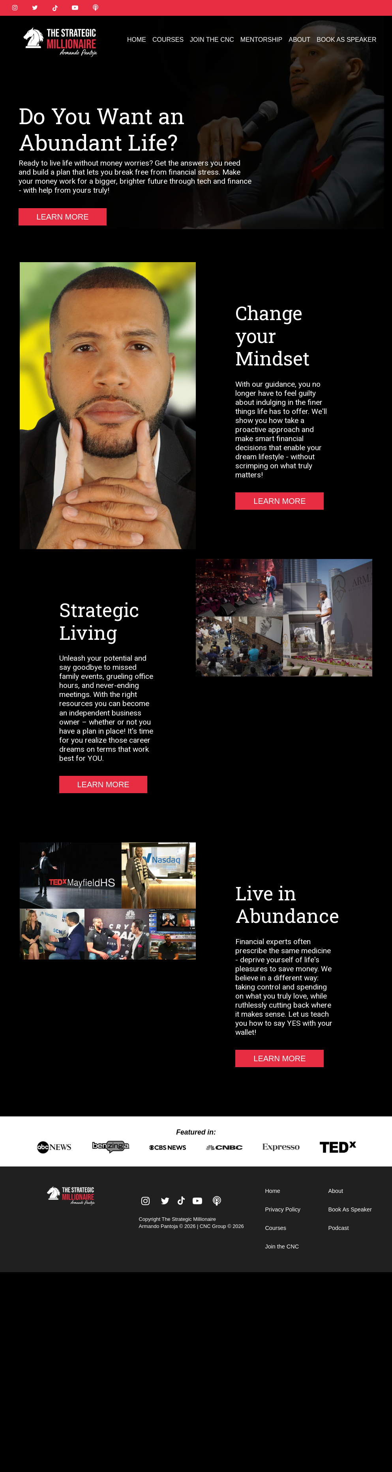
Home (272, 1191)
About (335, 1191)
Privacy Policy (282, 1209)
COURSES (168, 39)
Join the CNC (282, 1246)
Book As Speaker (349, 1209)
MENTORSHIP (261, 39)
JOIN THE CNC (212, 39)
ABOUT (299, 39)
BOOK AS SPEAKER (346, 39)
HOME (136, 39)
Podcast (338, 1228)
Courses (275, 1228)
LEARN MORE (62, 216)
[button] (377, 31)
